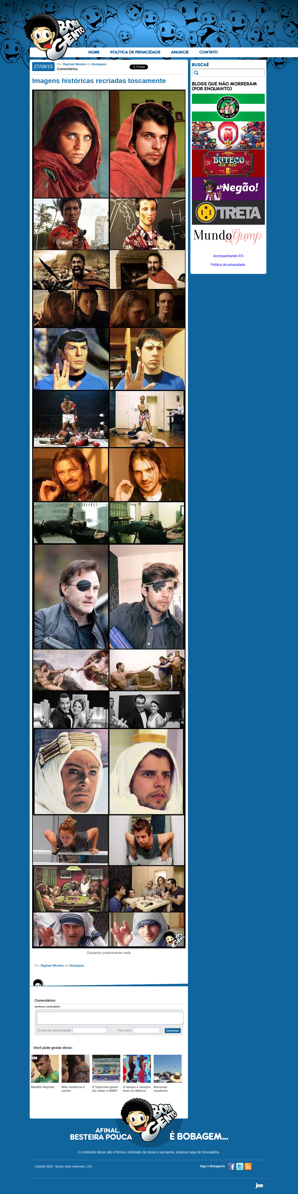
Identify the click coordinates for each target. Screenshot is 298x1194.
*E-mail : (54, 1030)
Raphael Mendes (74, 64)
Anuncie (180, 52)
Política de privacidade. (228, 265)
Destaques (99, 64)
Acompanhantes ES (228, 256)
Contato (208, 52)
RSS (248, 1167)
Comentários (67, 69)
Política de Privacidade (135, 52)
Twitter (240, 1167)
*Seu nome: (125, 1030)
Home (94, 52)
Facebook (231, 1167)
